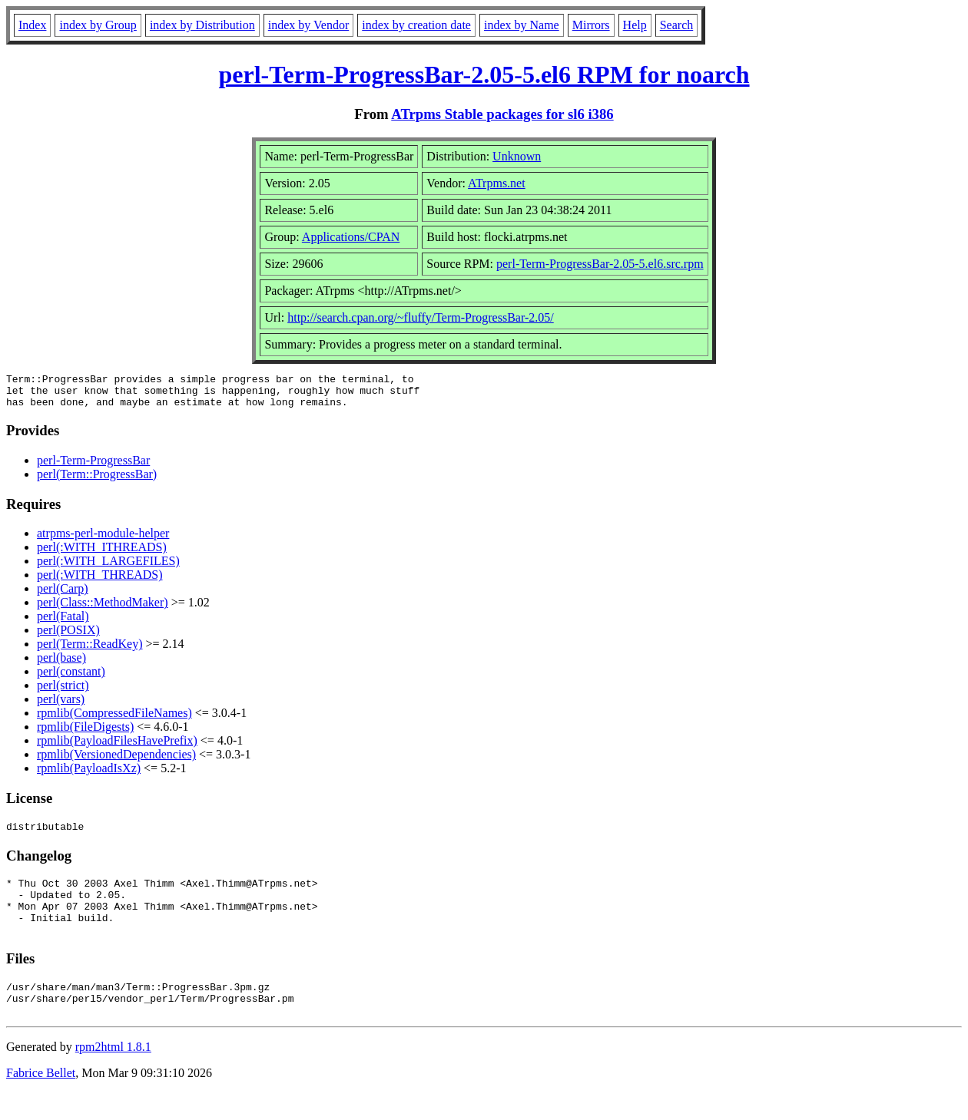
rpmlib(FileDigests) (85, 733)
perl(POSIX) (68, 636)
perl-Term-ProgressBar (93, 467)
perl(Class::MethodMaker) (102, 609)
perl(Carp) (62, 595)
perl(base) (61, 664)
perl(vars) (61, 705)
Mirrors (591, 24)
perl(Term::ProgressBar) (97, 480)
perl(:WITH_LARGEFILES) (108, 567)
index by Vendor (308, 24)
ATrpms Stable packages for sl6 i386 (502, 114)
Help (635, 24)
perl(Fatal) (63, 622)
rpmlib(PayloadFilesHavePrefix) (117, 747)
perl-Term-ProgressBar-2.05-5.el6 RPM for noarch (483, 74)
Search (677, 24)
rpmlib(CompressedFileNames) (114, 719)
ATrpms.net (496, 183)
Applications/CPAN (350, 236)
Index (32, 24)
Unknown (516, 156)
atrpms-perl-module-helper (103, 540)
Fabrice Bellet (40, 1100)
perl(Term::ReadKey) (89, 650)
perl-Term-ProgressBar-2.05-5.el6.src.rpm (600, 263)
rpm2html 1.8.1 (113, 1074)
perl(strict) (63, 692)
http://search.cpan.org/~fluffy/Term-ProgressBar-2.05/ (420, 317)
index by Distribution (202, 24)
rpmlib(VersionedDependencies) (116, 761)
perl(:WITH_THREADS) (100, 581)
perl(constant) (71, 678)
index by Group (97, 24)
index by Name (521, 24)
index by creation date (416, 24)
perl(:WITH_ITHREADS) (102, 553)
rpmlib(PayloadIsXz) (89, 774)
